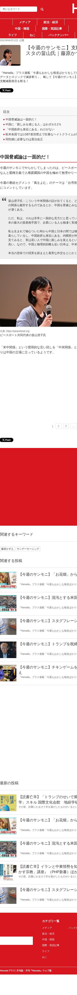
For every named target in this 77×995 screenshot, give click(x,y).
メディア (25, 22)
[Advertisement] (38, 487)
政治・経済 (51, 22)
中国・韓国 (22, 28)
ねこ (33, 35)
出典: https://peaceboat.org (14, 331)
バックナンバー (58, 35)
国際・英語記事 (52, 28)
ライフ (12, 35)
